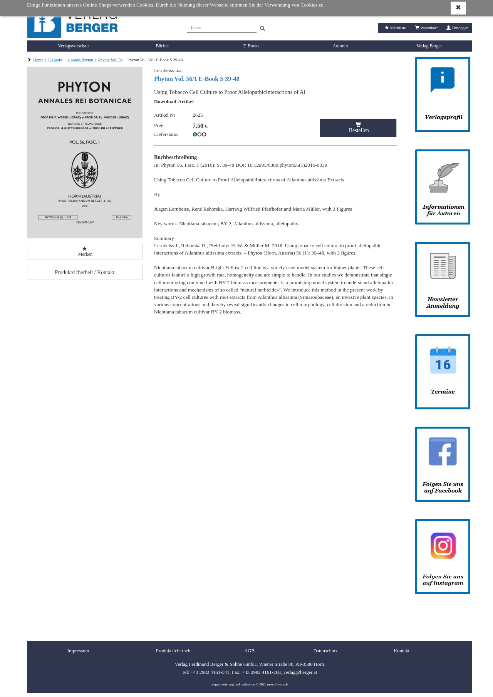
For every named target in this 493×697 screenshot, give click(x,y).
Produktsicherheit (173, 650)
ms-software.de (277, 684)
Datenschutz (325, 650)
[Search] (262, 29)
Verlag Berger (429, 46)
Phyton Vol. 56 (110, 60)
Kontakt (401, 650)
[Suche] (222, 27)
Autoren (340, 46)
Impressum (78, 650)
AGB (249, 650)
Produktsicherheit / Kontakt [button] (85, 272)
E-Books (251, 46)
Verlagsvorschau (73, 46)
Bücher (162, 46)
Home (38, 60)
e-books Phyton (80, 60)
